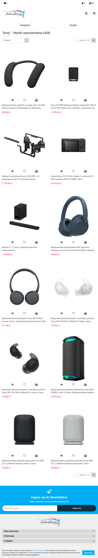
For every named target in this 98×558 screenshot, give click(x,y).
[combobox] (15, 40)
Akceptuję (88, 553)
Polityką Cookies (38, 550)
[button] (91, 3)
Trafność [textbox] (6, 40)
